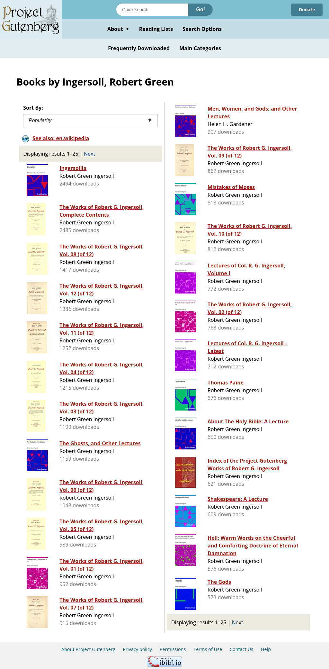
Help (266, 649)
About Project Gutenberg (88, 649)
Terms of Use (207, 649)
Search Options (202, 28)
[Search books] (152, 10)
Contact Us (241, 649)
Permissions (173, 649)
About (118, 29)
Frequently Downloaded (139, 48)
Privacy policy (137, 649)
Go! (200, 9)
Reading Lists (156, 28)
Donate (306, 9)
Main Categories (200, 48)
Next (89, 153)
